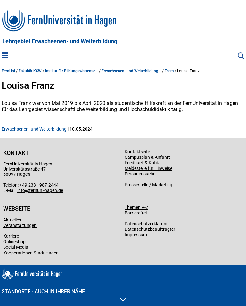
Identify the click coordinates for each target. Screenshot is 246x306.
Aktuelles (12, 219)
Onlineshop (14, 241)
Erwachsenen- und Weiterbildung (34, 129)
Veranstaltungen (20, 225)
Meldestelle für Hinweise (148, 168)
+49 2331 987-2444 (39, 185)
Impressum (136, 234)
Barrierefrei (136, 212)
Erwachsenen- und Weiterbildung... (131, 71)
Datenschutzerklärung (147, 223)
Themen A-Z (136, 207)
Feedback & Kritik (142, 162)
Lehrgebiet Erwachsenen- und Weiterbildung (59, 41)
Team (169, 71)
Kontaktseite (137, 151)
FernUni (8, 71)
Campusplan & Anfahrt (147, 157)
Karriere (11, 235)
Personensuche (140, 173)
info (21, 190)
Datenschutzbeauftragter (150, 229)
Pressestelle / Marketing (148, 184)
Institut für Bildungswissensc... (71, 71)
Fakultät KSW (30, 71)
